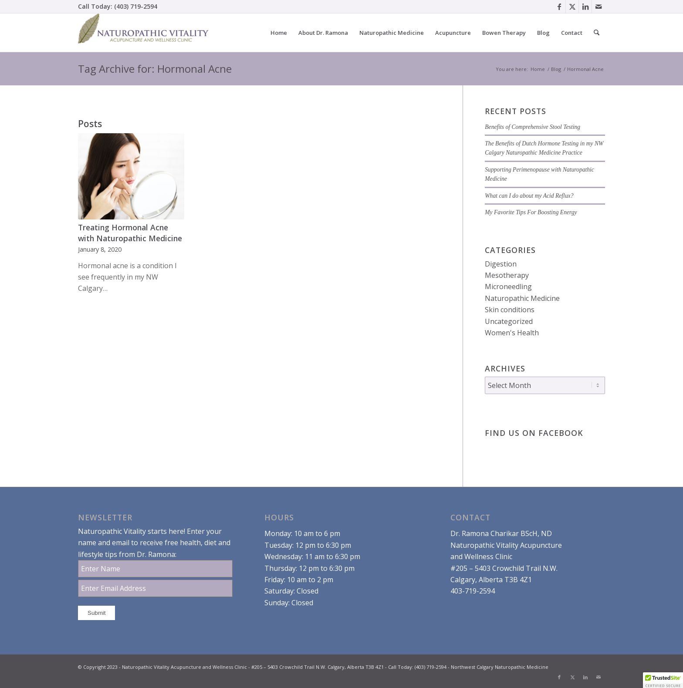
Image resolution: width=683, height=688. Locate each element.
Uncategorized (509, 321)
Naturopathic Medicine (522, 298)
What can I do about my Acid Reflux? (529, 195)
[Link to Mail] (598, 6)
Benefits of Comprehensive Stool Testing (532, 127)
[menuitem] (279, 32)
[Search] (596, 32)
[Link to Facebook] (559, 6)
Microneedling (508, 286)
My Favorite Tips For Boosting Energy (531, 212)
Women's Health (512, 332)
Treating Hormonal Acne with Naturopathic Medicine (130, 232)
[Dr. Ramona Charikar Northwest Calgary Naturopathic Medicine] (143, 32)
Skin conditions (509, 309)
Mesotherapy (507, 275)
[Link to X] (572, 6)
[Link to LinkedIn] (585, 6)
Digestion (501, 264)
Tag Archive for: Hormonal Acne (155, 68)
